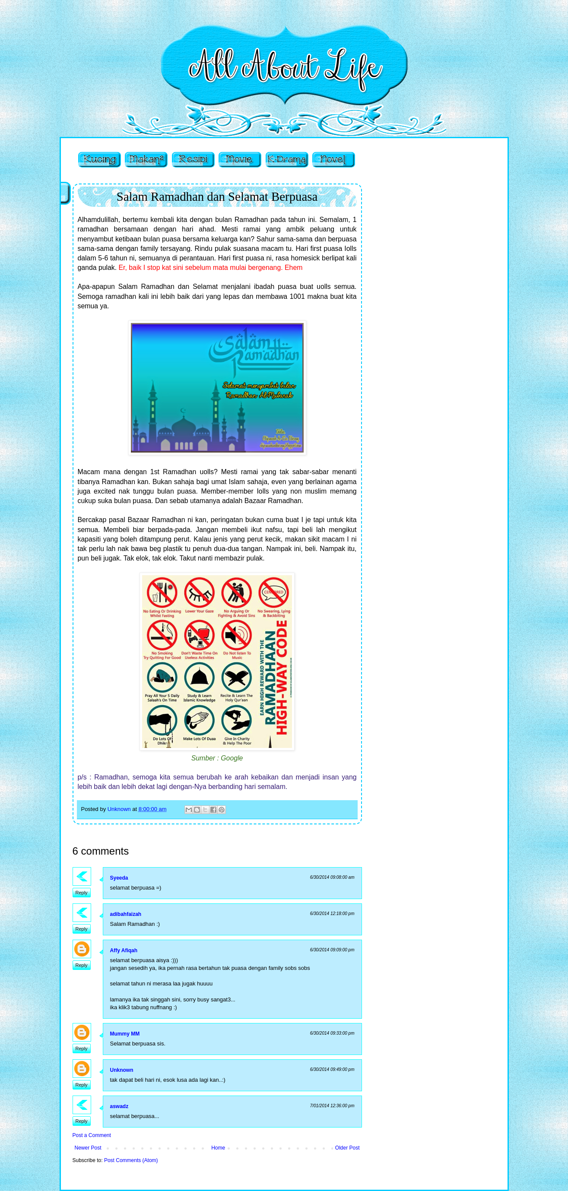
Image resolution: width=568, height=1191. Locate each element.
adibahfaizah (126, 914)
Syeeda (119, 878)
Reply (82, 892)
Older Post (347, 1148)
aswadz (119, 1106)
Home (218, 1148)
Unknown (121, 1070)
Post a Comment (92, 1135)
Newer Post (88, 1148)
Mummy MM (125, 1034)
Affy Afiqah (124, 950)
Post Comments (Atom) (131, 1160)
